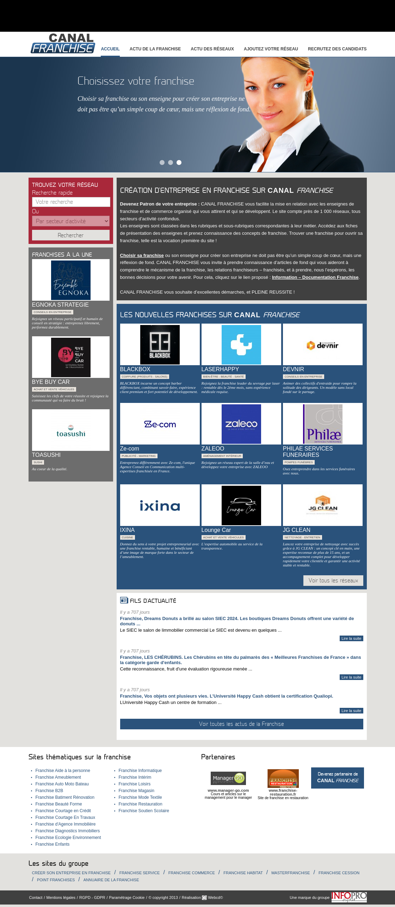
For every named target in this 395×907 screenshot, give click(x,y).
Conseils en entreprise (53, 312)
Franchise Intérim (135, 777)
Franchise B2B (49, 790)
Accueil (110, 49)
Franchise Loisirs (135, 784)
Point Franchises (56, 880)
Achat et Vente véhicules (54, 389)
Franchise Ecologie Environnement (68, 837)
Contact (36, 897)
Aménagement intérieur (222, 456)
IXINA (127, 530)
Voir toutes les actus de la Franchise (241, 724)
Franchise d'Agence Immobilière (66, 824)
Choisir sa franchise (142, 255)
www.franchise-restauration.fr (283, 792)
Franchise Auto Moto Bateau (62, 784)
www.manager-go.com (228, 790)
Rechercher (71, 235)
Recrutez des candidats (337, 49)
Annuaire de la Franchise (111, 880)
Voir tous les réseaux (333, 580)
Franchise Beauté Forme (59, 804)
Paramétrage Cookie (127, 897)
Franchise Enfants (53, 844)
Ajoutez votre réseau (271, 49)
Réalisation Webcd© (202, 897)
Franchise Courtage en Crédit (63, 810)
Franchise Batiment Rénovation (65, 797)
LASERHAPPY (220, 369)
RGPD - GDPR (92, 897)
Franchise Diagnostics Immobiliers (68, 830)
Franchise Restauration (140, 804)
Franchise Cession (339, 873)
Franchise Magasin (136, 790)
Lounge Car (216, 530)
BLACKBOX (135, 369)
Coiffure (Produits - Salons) (144, 376)
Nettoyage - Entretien (302, 537)
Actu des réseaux (212, 49)
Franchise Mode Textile (140, 797)
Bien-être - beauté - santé (223, 376)
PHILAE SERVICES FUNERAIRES (308, 452)
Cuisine (127, 537)
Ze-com (129, 449)
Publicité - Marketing (139, 456)
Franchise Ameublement (58, 777)
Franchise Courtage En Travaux (65, 817)
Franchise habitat (243, 873)
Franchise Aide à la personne (63, 770)
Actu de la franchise (155, 49)
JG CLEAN (296, 530)
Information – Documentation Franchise (315, 277)
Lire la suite (351, 638)
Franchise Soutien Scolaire (144, 810)
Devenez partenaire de (337, 777)
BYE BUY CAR (51, 382)
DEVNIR (293, 369)
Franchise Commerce (191, 873)
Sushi (38, 462)
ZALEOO (213, 449)
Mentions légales (60, 897)
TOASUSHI (46, 455)
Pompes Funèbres (299, 462)
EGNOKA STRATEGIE (60, 305)
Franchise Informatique (140, 770)
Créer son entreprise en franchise (71, 873)
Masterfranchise (290, 873)
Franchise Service (139, 873)
